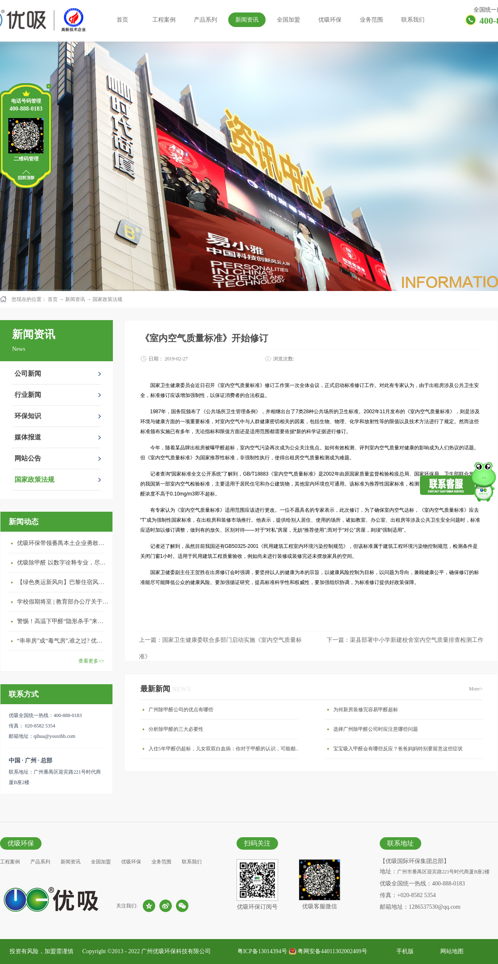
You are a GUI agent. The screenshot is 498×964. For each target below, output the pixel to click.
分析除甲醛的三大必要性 (176, 729)
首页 (122, 20)
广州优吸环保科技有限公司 (176, 951)
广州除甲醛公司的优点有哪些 (181, 710)
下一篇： (405, 640)
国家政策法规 (107, 299)
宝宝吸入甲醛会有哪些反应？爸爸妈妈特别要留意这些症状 (398, 749)
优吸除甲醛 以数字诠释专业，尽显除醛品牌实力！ (62, 563)
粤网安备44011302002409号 (332, 951)
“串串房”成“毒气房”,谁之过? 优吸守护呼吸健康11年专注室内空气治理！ (62, 641)
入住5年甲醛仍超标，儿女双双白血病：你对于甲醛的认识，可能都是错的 (225, 749)
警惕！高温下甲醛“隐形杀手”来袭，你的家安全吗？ (62, 621)
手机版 (403, 951)
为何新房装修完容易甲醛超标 (365, 710)
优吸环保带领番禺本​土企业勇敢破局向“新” (62, 543)
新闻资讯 (75, 299)
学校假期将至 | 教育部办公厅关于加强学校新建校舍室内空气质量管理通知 (62, 602)
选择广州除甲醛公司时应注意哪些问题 (375, 729)
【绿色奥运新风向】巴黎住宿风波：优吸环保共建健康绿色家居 (62, 582)
